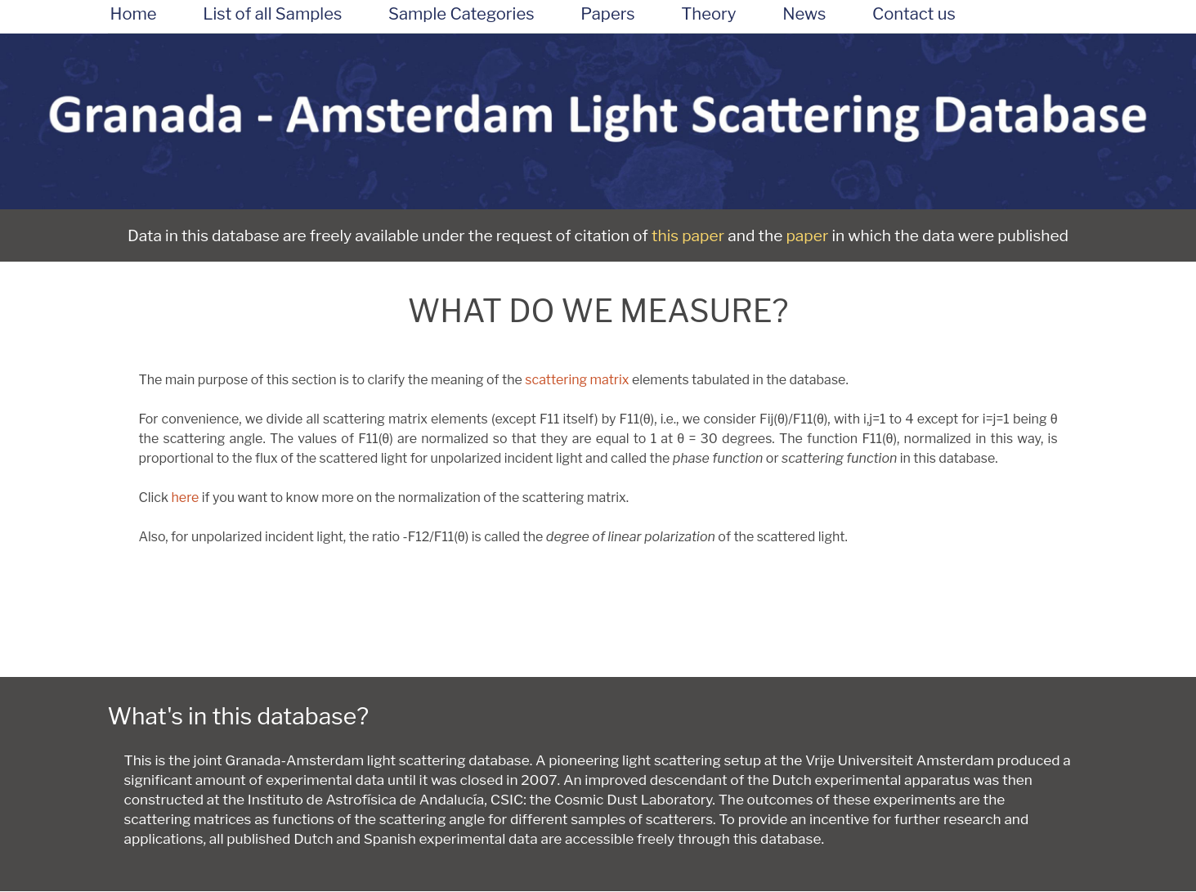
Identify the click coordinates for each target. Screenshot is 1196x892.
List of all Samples (272, 14)
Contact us (914, 14)
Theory (708, 14)
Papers (607, 14)
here (185, 497)
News (804, 14)
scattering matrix (577, 380)
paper (807, 235)
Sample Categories (461, 14)
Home (133, 14)
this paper (688, 235)
